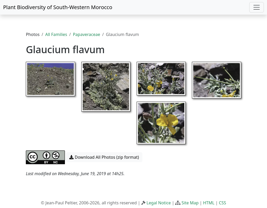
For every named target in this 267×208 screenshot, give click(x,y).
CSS (222, 203)
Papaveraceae (86, 34)
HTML (209, 203)
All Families (56, 34)
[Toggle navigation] (256, 7)
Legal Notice (159, 203)
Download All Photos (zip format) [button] (104, 157)
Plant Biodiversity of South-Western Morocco (57, 7)
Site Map (189, 203)
